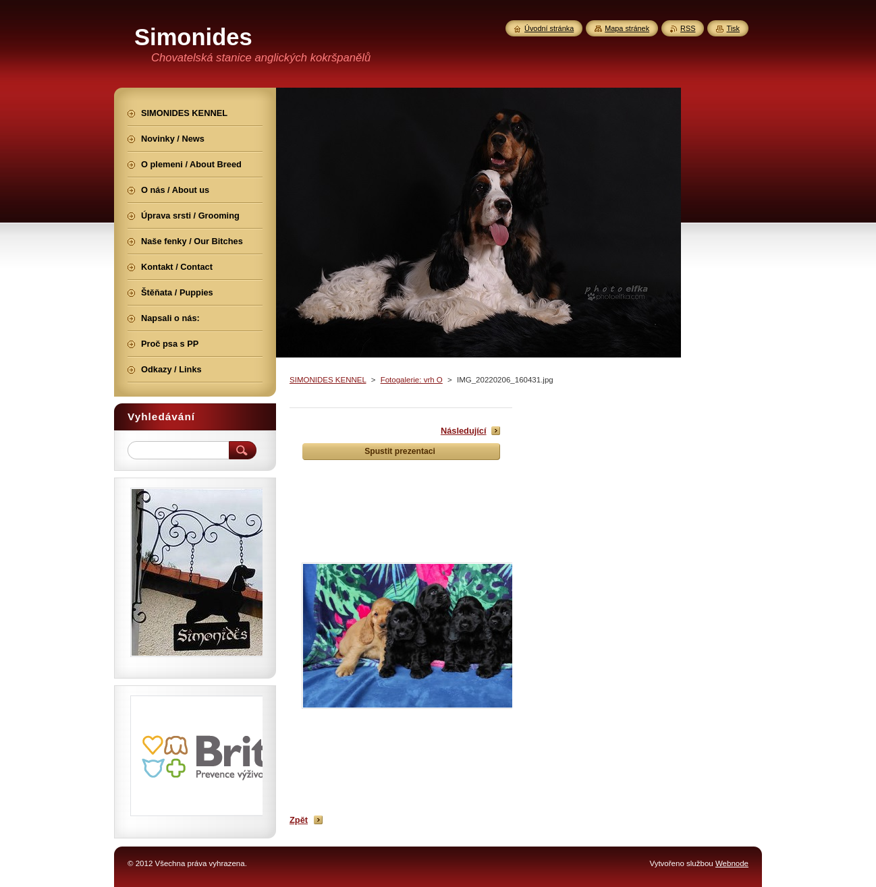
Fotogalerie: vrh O (412, 380)
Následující (464, 431)
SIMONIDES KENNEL (328, 380)
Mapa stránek (627, 28)
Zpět (299, 820)
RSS (687, 28)
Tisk (733, 28)
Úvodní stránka (549, 28)
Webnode (731, 863)
